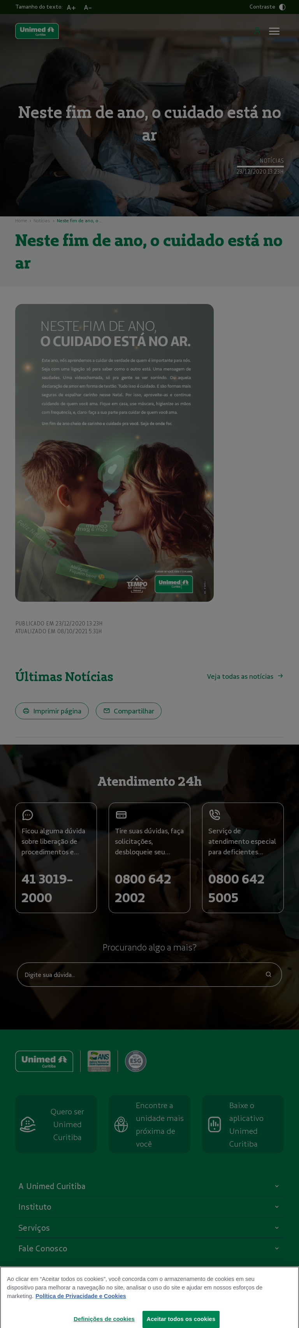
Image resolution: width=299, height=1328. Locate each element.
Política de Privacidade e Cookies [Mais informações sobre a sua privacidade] (80, 1301)
